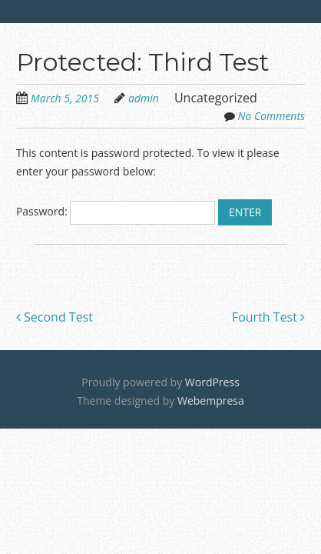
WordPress (212, 382)
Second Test (54, 317)
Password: (115, 211)
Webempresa (210, 400)
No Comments (272, 115)
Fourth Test (268, 317)
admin (143, 98)
